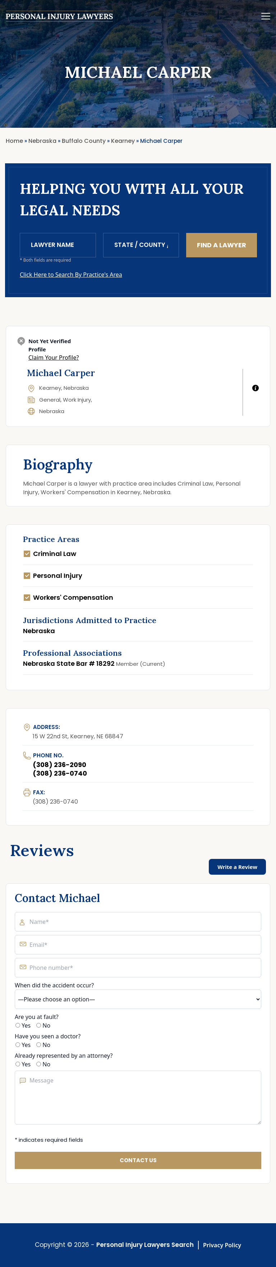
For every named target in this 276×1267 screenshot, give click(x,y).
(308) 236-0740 (60, 773)
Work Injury (77, 399)
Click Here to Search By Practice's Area (71, 275)
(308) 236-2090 (59, 764)
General (49, 399)
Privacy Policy (222, 1245)
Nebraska (51, 411)
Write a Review (237, 866)
